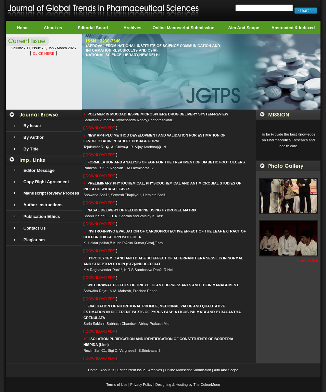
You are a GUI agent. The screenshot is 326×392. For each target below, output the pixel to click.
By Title (31, 149)
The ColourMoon (207, 384)
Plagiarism (34, 239)
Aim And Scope (243, 27)
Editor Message (39, 170)
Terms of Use (116, 384)
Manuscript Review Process (51, 193)
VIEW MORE (307, 260)
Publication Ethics (41, 216)
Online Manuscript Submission (184, 27)
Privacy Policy (141, 384)
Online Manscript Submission (188, 370)
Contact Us (34, 228)
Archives (132, 27)
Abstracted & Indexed (293, 27)
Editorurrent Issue (131, 370)
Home (23, 27)
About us (53, 27)
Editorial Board (93, 27)
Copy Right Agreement (46, 181)
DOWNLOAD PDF (100, 128)
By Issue (32, 125)
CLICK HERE (43, 53)
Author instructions (43, 204)
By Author (33, 137)
